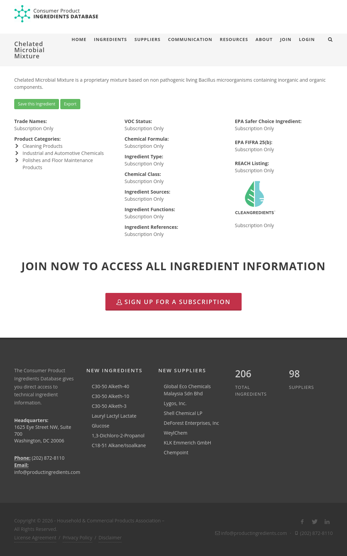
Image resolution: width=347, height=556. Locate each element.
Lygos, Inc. (175, 403)
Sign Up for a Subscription (173, 302)
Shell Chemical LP (183, 413)
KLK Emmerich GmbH (187, 442)
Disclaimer (110, 537)
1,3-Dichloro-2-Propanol (118, 435)
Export (70, 104)
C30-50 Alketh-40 (110, 386)
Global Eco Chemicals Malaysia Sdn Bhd (187, 390)
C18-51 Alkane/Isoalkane (119, 445)
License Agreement (35, 537)
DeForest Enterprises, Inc (191, 423)
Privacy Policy (77, 537)
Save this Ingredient (36, 104)
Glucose (100, 425)
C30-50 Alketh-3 (109, 406)
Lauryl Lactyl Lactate (114, 416)
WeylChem (175, 433)
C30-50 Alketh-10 (110, 396)
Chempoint (176, 452)
